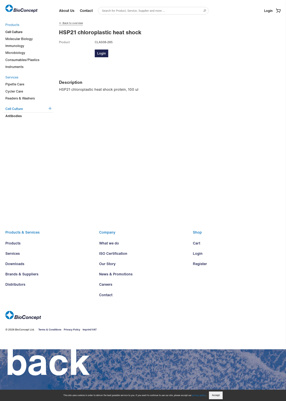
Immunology (14, 45)
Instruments (14, 66)
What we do (109, 295)
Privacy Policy (71, 381)
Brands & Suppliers (21, 325)
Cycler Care (14, 91)
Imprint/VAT (89, 381)
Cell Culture (13, 32)
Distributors (15, 336)
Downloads (14, 315)
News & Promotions (115, 325)
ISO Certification (113, 305)
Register (200, 315)
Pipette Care (14, 84)
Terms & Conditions (49, 381)
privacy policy (199, 395)
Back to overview (71, 23)
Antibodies (13, 116)
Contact (86, 10)
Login (268, 10)
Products (12, 24)
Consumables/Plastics (22, 59)
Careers (105, 336)
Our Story (107, 315)
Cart (196, 295)
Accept (216, 395)
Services (11, 77)
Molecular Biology (19, 38)
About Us (66, 10)
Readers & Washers (20, 98)
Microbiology (15, 52)
